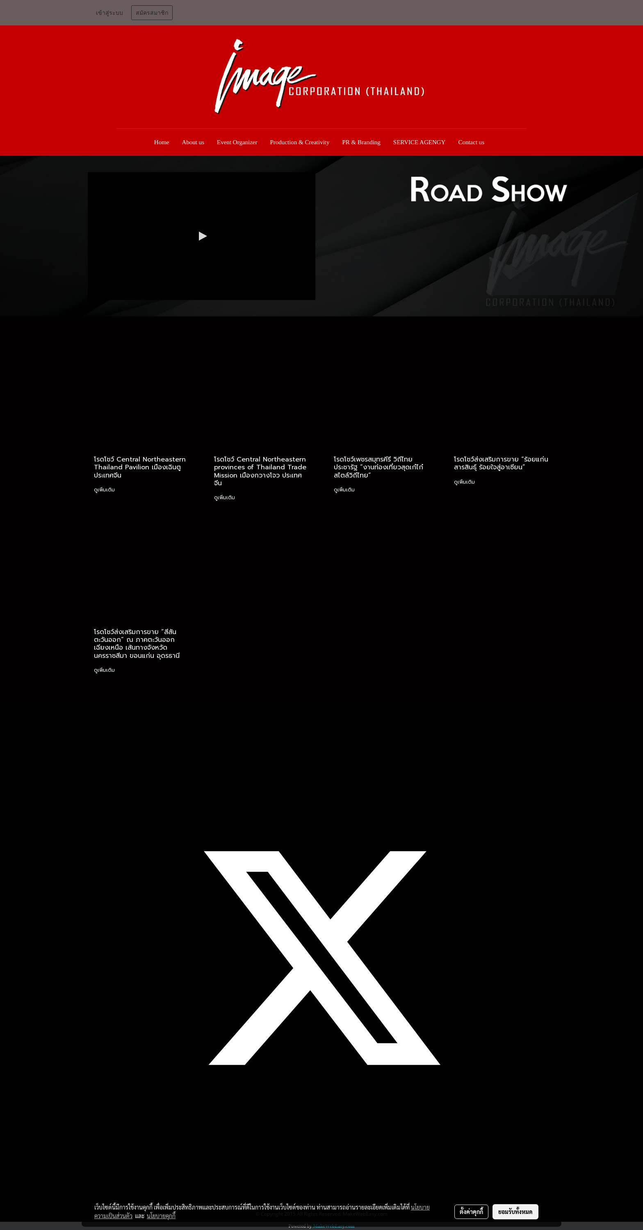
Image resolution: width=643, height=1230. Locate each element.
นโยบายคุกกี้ (161, 1215)
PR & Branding (361, 142)
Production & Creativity (300, 142)
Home (161, 142)
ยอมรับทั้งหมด (515, 1211)
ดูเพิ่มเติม (105, 489)
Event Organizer (237, 142)
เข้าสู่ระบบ (109, 13)
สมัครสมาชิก (152, 13)
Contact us (471, 142)
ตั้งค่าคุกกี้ (471, 1211)
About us (193, 142)
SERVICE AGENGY (419, 142)
